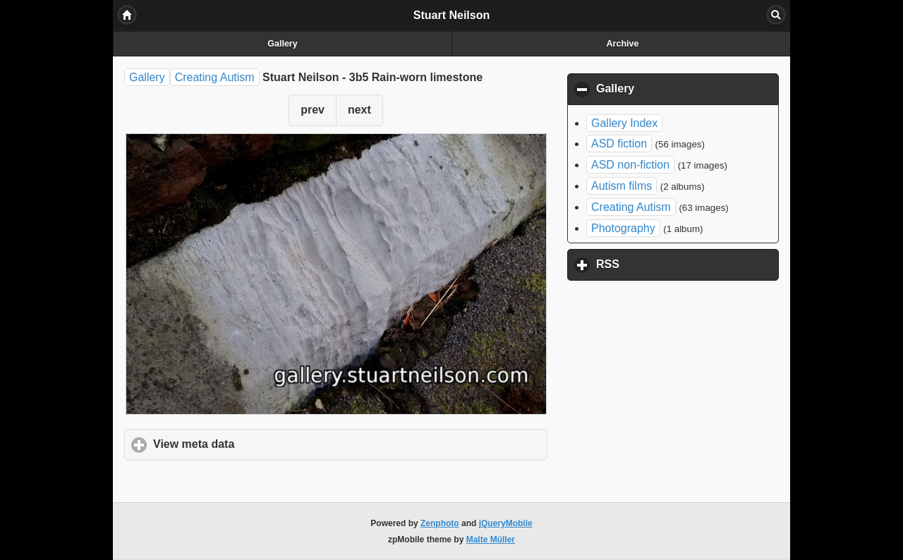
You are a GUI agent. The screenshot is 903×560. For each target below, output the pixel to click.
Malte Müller (490, 539)
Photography (623, 228)
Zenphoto (439, 523)
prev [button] (313, 110)
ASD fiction (619, 144)
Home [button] (127, 14)
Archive (623, 44)
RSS (673, 263)
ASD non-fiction (630, 165)
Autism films (621, 186)
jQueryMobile (506, 523)
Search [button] (776, 14)
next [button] (359, 110)
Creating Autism (215, 77)
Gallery (282, 44)
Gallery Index (624, 123)
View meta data (259, 443)
